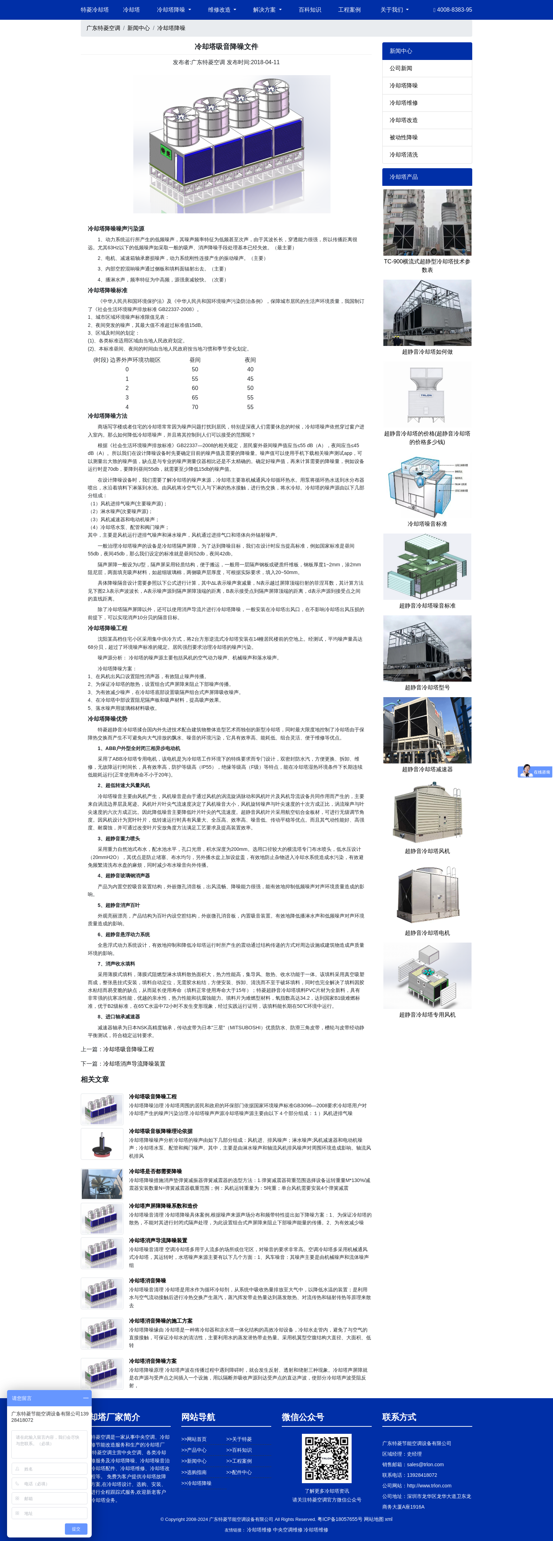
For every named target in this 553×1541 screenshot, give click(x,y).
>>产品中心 (194, 1450)
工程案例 (349, 10)
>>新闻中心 (194, 1461)
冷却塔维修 (404, 103)
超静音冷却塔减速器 (427, 769)
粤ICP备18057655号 (340, 1519)
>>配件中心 (239, 1472)
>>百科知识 (239, 1450)
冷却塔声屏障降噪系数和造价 (163, 1206)
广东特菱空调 (103, 28)
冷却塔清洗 (404, 155)
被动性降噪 (404, 137)
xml (389, 1519)
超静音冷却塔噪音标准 (427, 606)
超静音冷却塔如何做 (427, 352)
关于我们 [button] (393, 10)
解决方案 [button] (265, 10)
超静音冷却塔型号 (427, 687)
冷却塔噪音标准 (427, 524)
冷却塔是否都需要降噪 (155, 1171)
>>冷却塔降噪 (196, 1483)
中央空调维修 (288, 1530)
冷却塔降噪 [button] (172, 10)
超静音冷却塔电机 (427, 933)
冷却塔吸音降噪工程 (128, 1049)
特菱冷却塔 (95, 10)
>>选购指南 (194, 1472)
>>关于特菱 (239, 1439)
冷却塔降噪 (171, 28)
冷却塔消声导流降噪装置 (134, 1064)
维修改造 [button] (220, 10)
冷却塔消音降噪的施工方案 (161, 1321)
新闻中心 (138, 28)
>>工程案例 (239, 1461)
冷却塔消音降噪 (147, 1281)
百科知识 (310, 10)
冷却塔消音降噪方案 (153, 1361)
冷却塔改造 (404, 120)
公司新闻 (401, 68)
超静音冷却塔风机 (427, 851)
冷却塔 (131, 10)
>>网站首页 (194, 1439)
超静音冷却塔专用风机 (427, 1015)
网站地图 (374, 1519)
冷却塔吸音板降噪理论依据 (161, 1131)
